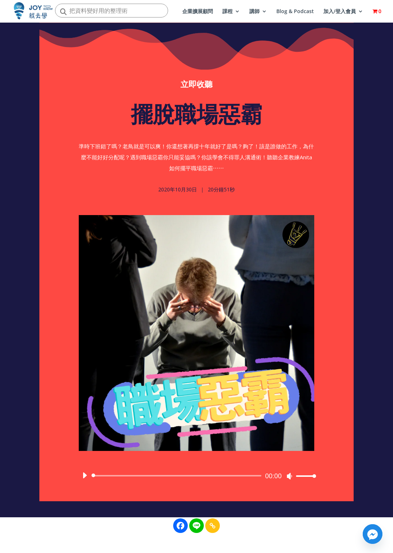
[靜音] (289, 478)
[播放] (84, 477)
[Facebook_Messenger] (372, 534)
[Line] (196, 525)
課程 (227, 12)
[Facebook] (180, 525)
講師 (254, 12)
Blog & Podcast (295, 12)
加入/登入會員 (339, 12)
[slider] (178, 477)
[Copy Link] (212, 525)
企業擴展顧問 (197, 12)
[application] (197, 477)
